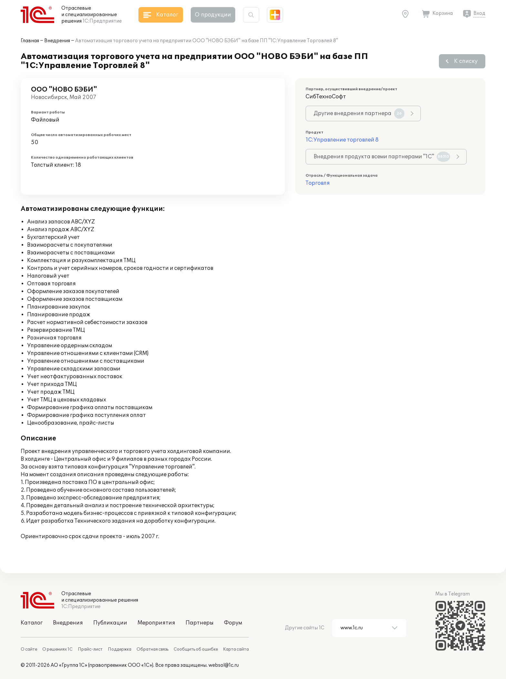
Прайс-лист (90, 649)
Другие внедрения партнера (359, 113)
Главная (30, 41)
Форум (233, 623)
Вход (479, 13)
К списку (466, 61)
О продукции (213, 15)
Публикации (110, 623)
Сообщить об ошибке (196, 649)
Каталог (32, 623)
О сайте (29, 649)
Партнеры (200, 623)
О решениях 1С (57, 649)
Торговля (318, 183)
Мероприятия (156, 623)
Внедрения (57, 41)
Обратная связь (152, 649)
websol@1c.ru (223, 665)
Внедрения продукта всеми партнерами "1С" (382, 157)
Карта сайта (236, 649)
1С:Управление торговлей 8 (342, 140)
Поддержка (119, 649)
